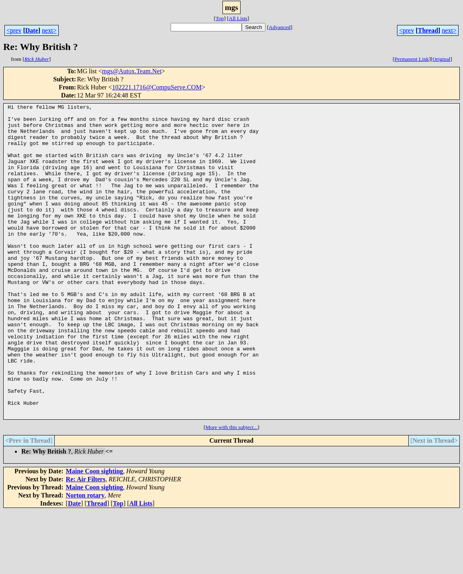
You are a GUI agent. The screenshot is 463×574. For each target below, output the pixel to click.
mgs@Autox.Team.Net (132, 71)
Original (441, 59)
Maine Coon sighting (94, 533)
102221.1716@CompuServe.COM (157, 87)
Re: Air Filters (85, 542)
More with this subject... (232, 490)
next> (49, 30)
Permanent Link (412, 59)
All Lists (238, 18)
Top (220, 18)
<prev (13, 30)
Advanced (279, 27)
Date (31, 30)
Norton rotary (85, 558)
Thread (428, 30)
